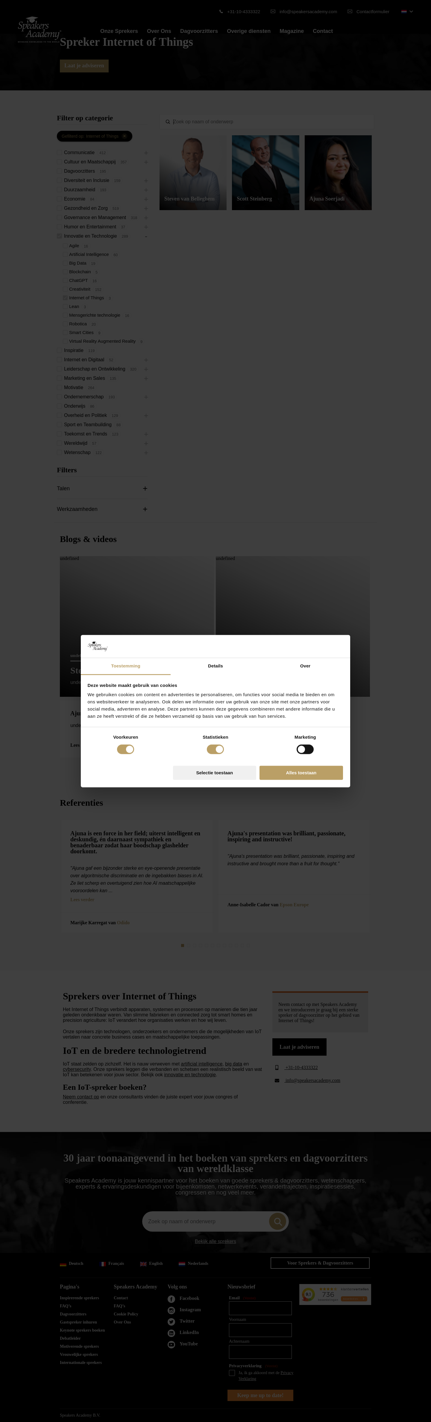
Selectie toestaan (214, 773)
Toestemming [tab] (125, 666)
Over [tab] (305, 666)
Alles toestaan (301, 773)
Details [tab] (215, 666)
